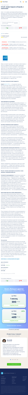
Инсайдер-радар (24, 380)
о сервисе (2, 376)
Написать (13, 380)
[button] (10, 359)
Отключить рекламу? (14, 329)
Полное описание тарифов (14, 325)
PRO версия (23, 2)
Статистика (25, 378)
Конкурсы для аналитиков (3, 378)
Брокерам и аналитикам (3, 381)
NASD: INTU (7, 84)
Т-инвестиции (5, 36)
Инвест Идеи (25, 376)
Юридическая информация (14, 377)
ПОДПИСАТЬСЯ (14, 305)
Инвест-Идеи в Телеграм (7, 373)
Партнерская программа (3, 383)
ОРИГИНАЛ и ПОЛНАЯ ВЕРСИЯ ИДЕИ (10, 259)
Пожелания (14, 383)
